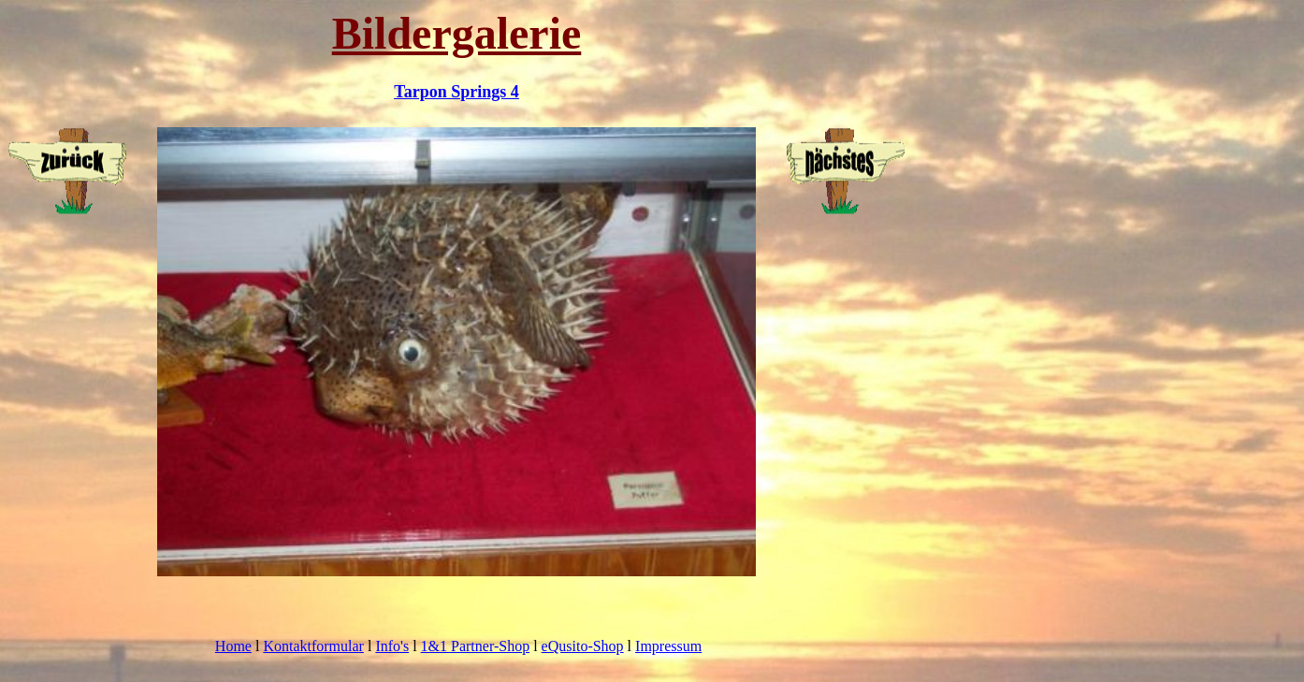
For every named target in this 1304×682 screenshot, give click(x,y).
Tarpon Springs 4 (456, 91)
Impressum (668, 646)
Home (233, 646)
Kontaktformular (313, 646)
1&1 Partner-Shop (475, 646)
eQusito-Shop (583, 646)
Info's (392, 646)
